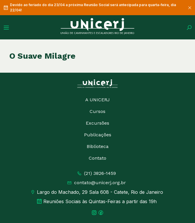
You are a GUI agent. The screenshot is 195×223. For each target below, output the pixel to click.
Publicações (97, 134)
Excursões (97, 123)
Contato (97, 158)
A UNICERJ (97, 99)
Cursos (97, 111)
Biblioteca (98, 146)
